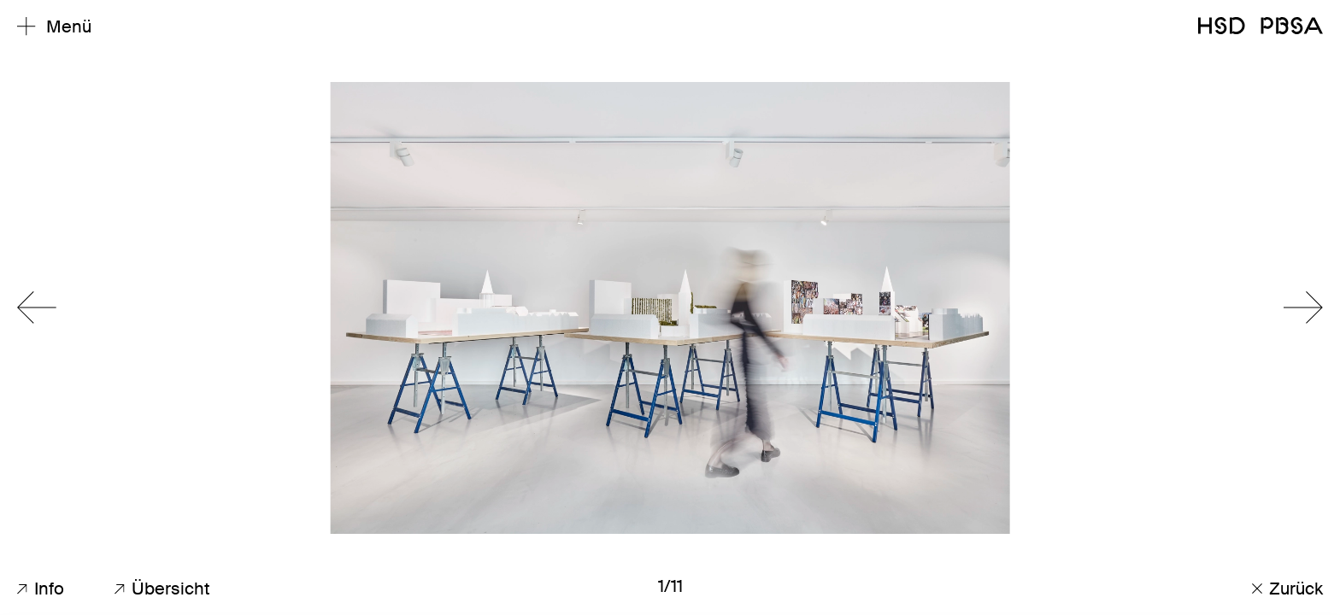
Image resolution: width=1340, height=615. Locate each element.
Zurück (1287, 588)
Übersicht (162, 588)
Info (40, 588)
